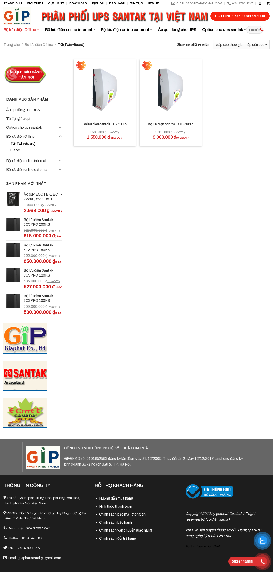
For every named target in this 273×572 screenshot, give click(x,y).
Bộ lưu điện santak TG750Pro (105, 124)
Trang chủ (12, 3)
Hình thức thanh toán (115, 506)
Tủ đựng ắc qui (18, 119)
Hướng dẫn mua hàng (116, 498)
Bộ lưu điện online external (126, 30)
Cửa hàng (56, 3)
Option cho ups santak (224, 30)
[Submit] (262, 30)
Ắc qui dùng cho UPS (177, 30)
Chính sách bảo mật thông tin (122, 514)
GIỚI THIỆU (35, 3)
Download (78, 3)
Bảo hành (117, 3)
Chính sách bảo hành (115, 522)
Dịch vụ (98, 3)
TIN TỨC (136, 3)
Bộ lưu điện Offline (21, 30)
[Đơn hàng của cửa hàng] (241, 44)
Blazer (15, 150)
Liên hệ (153, 3)
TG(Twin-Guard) (22, 144)
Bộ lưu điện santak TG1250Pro (170, 124)
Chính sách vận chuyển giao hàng (125, 530)
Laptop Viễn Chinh (208, 546)
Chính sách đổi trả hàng (117, 538)
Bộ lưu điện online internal (70, 30)
